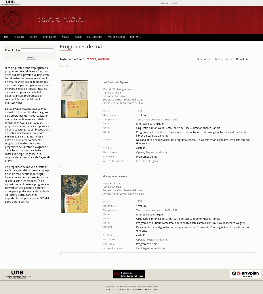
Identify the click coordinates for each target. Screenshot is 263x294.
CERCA (33, 37)
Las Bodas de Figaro (115, 82)
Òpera (140, 152)
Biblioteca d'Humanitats (148, 287)
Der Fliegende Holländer (150, 248)
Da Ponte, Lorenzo (114, 96)
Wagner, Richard (112, 183)
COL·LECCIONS (94, 37)
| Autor (227, 59)
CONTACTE (135, 37)
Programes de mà (156, 152)
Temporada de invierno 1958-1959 (156, 119)
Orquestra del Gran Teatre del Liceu (124, 103)
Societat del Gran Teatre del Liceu (123, 99)
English (175, 2)
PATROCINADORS (116, 37)
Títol (217, 59)
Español (164, 2)
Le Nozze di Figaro (147, 161)
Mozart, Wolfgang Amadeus (119, 89)
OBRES (78, 37)
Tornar (65, 65)
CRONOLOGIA (49, 37)
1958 (139, 110)
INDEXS (65, 37)
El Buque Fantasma (115, 176)
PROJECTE (19, 37)
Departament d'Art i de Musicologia (120, 287)
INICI (6, 37)
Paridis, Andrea (112, 92)
